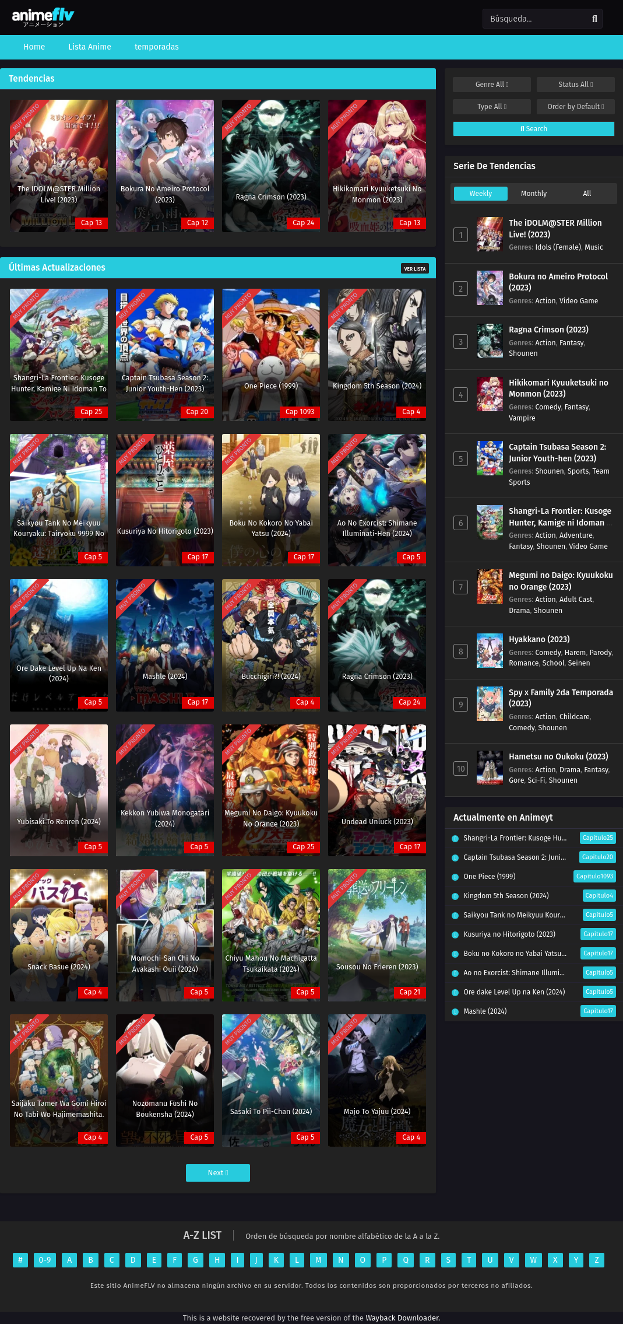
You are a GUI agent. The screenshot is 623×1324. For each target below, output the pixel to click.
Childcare (574, 716)
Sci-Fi (536, 780)
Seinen (579, 663)
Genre (492, 84)
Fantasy (571, 342)
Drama (519, 610)
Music (594, 247)
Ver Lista (415, 269)
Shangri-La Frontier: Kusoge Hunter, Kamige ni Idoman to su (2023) (561, 522)
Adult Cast (576, 599)
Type (491, 106)
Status (576, 84)
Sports (578, 471)
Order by (575, 106)
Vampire (522, 418)
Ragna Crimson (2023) (549, 330)
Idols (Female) (558, 247)
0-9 (45, 1260)
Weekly (481, 194)
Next (218, 1172)
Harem (575, 652)
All (587, 194)
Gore (516, 780)
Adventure (576, 535)
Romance (523, 663)
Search (533, 129)
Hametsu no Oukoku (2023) (558, 757)
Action (545, 300)
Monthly (534, 194)
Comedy (548, 406)
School (554, 663)
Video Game (579, 300)
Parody (601, 652)
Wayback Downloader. (402, 1318)
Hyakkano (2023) (539, 640)
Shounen (523, 353)
